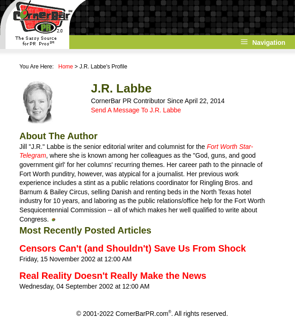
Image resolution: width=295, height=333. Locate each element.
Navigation (268, 42)
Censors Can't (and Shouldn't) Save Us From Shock (132, 248)
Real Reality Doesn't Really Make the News (112, 276)
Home (65, 66)
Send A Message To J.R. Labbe (136, 110)
